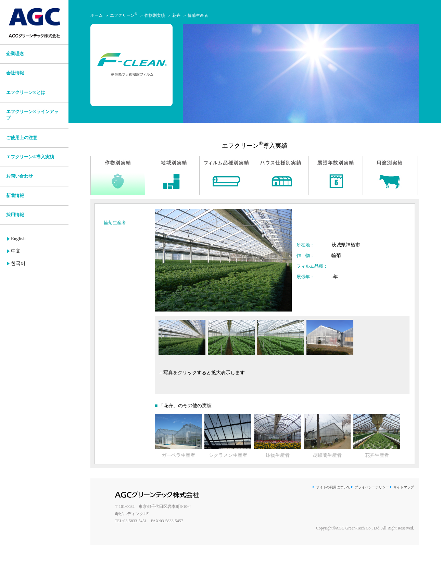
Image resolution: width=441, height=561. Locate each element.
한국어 (18, 263)
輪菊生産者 (198, 15)
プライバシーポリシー (372, 487)
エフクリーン (123, 15)
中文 (16, 251)
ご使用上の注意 (21, 137)
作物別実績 (154, 15)
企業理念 (15, 53)
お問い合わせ (19, 176)
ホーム (96, 15)
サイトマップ (403, 487)
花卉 (176, 15)
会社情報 (15, 73)
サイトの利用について (333, 487)
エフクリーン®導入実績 (30, 157)
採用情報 (15, 214)
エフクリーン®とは (25, 92)
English (18, 238)
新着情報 (15, 195)
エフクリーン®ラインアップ (32, 115)
